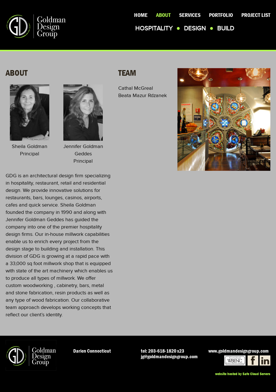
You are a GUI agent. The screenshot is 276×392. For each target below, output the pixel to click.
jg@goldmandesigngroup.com (169, 356)
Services (190, 15)
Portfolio (221, 15)
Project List (255, 15)
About (163, 15)
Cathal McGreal (135, 88)
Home (141, 15)
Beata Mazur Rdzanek (142, 95)
